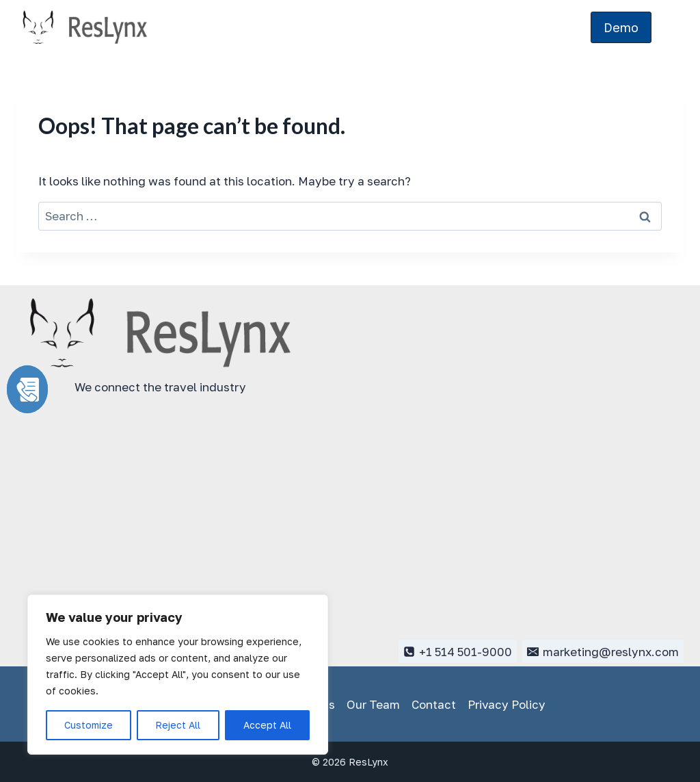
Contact (434, 704)
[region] (177, 675)
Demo (621, 27)
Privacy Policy (507, 704)
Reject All (177, 725)
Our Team (373, 704)
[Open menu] (671, 27)
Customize (88, 725)
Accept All (267, 725)
